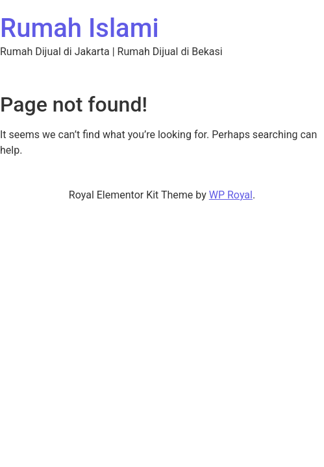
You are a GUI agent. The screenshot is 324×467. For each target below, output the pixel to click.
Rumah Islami (79, 28)
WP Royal (231, 195)
